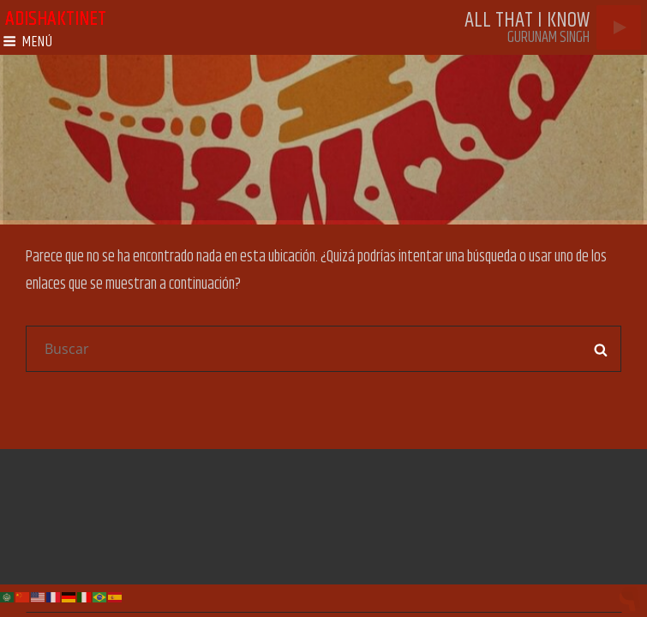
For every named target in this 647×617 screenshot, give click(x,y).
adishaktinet (55, 18)
